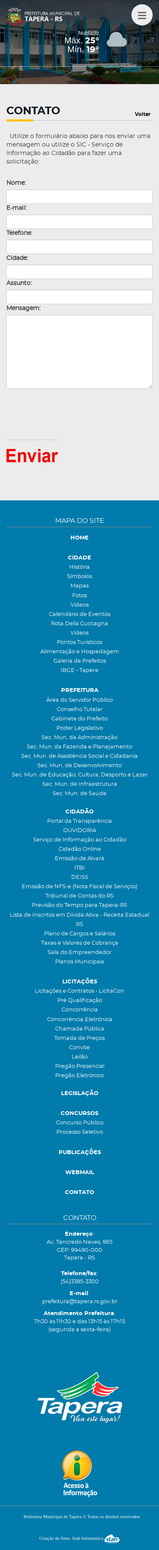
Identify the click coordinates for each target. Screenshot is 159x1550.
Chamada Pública (79, 1029)
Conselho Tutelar (80, 709)
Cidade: (17, 258)
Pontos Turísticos (79, 642)
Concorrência (79, 1010)
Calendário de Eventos (79, 614)
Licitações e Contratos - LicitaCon (79, 991)
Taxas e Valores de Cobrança (79, 943)
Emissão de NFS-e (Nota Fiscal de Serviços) (79, 886)
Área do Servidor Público (79, 700)
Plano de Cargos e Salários (79, 934)
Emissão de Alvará (79, 858)
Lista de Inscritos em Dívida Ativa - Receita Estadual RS (79, 919)
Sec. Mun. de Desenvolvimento (79, 765)
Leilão (80, 1057)
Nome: (16, 183)
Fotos (79, 596)
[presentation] (70, 413)
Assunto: (19, 283)
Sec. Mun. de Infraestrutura (79, 784)
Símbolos (79, 576)
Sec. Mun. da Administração (79, 737)
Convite (79, 1047)
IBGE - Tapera (79, 670)
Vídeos (79, 605)
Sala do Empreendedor (79, 952)
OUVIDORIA (79, 830)
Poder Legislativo (79, 728)
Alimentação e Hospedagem (79, 652)
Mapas (79, 586)
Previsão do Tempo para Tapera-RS (79, 905)
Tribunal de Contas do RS (79, 896)
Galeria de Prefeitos (79, 661)
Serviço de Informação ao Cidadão (79, 840)
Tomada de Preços (79, 1038)
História (79, 567)
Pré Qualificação (79, 1000)
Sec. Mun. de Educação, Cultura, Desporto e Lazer (80, 775)
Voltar (143, 114)
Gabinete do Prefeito (79, 719)
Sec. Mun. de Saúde (79, 793)
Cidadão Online (80, 849)
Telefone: (19, 233)
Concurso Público (79, 1123)
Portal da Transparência (79, 821)
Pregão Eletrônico (79, 1076)
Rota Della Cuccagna (79, 624)
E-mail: (16, 208)
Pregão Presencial (79, 1066)
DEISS (79, 877)
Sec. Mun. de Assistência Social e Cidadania (79, 756)
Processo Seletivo (79, 1132)
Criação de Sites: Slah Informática (79, 1538)
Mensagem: (23, 308)
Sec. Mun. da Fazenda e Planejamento (79, 747)
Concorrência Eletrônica (79, 1019)
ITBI (79, 868)
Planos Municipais (79, 962)
